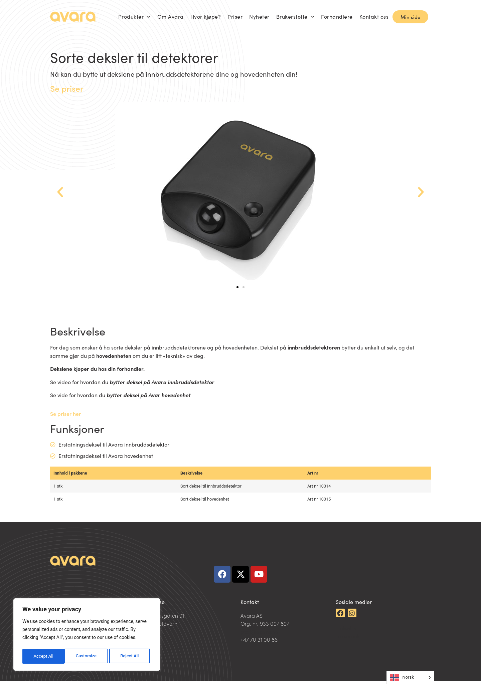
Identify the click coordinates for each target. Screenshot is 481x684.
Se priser (67, 88)
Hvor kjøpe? (205, 16)
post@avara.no (259, 634)
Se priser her (65, 413)
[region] (86, 636)
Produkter (134, 16)
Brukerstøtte (295, 16)
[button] (60, 192)
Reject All (87, 656)
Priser (235, 16)
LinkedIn (346, 630)
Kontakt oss (374, 16)
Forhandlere (337, 16)
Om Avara (170, 16)
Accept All (130, 656)
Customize (43, 656)
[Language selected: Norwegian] (410, 677)
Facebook (347, 638)
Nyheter (259, 16)
